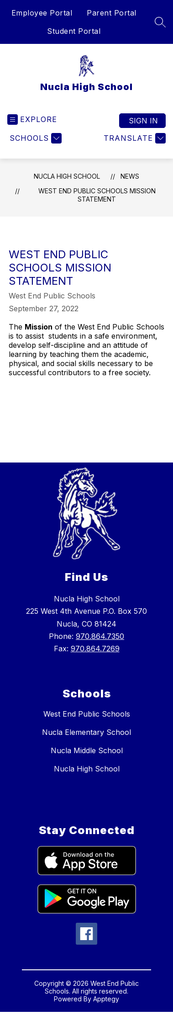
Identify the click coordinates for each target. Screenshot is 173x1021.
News (130, 176)
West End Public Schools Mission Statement (97, 195)
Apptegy (106, 999)
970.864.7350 (100, 636)
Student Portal (73, 31)
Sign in (143, 120)
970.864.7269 (95, 648)
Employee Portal (42, 12)
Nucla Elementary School (86, 732)
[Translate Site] (133, 138)
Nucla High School (67, 176)
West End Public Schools (86, 713)
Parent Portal (111, 12)
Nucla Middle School (87, 750)
